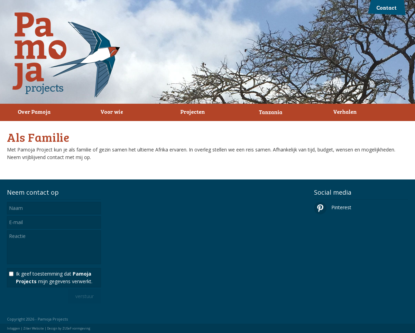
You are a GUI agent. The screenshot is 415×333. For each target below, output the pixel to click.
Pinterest (332, 207)
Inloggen (13, 328)
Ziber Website (33, 328)
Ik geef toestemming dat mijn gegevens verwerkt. (54, 277)
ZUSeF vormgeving (76, 328)
